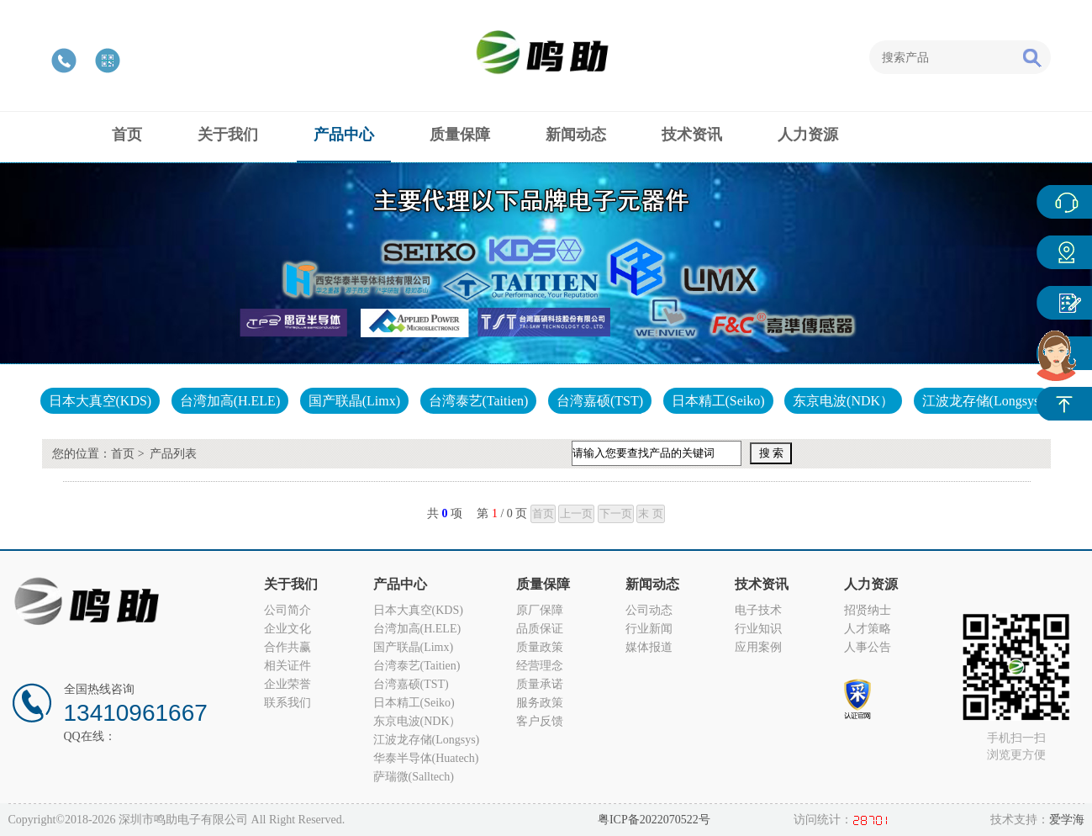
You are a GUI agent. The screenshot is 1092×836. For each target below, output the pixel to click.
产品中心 (1064, 252)
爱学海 (1066, 819)
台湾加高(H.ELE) (230, 401)
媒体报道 (649, 647)
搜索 (1031, 57)
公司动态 (649, 610)
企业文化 (287, 628)
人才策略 (867, 628)
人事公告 (867, 647)
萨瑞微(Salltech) (413, 776)
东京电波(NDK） (843, 401)
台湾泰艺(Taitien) (479, 401)
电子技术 (758, 610)
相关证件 (287, 665)
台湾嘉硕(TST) (600, 401)
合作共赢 (287, 647)
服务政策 (539, 702)
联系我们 (287, 702)
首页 (123, 453)
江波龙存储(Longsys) (983, 401)
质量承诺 (539, 684)
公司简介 (287, 610)
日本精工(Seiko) (718, 401)
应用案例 (758, 647)
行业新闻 (649, 628)
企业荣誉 (287, 684)
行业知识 (758, 628)
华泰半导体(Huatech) (426, 758)
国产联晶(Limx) (354, 401)
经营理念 (539, 665)
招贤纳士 (867, 610)
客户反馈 (539, 721)
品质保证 (539, 628)
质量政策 (539, 647)
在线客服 (1064, 202)
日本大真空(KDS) (100, 401)
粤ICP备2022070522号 (654, 819)
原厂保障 (539, 610)
